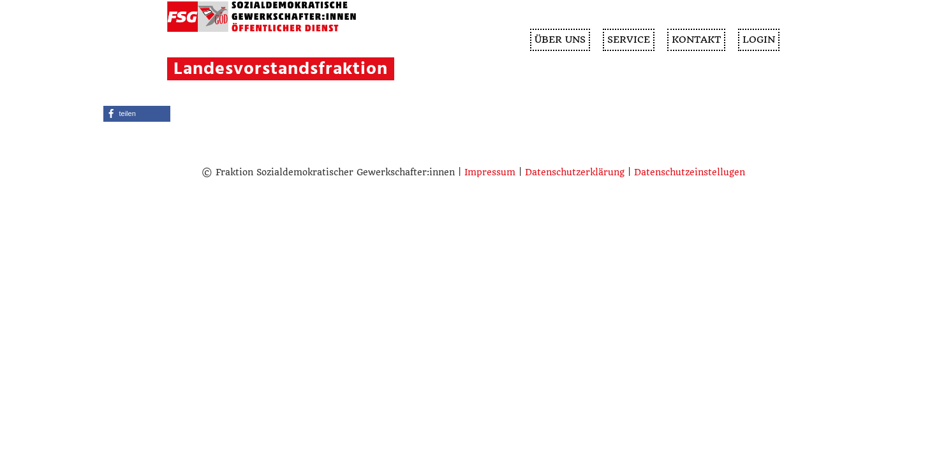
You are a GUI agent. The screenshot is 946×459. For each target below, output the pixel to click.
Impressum (489, 172)
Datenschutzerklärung (575, 172)
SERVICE (628, 39)
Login (759, 39)
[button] (136, 114)
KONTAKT (696, 39)
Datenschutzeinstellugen (689, 172)
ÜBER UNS (560, 39)
